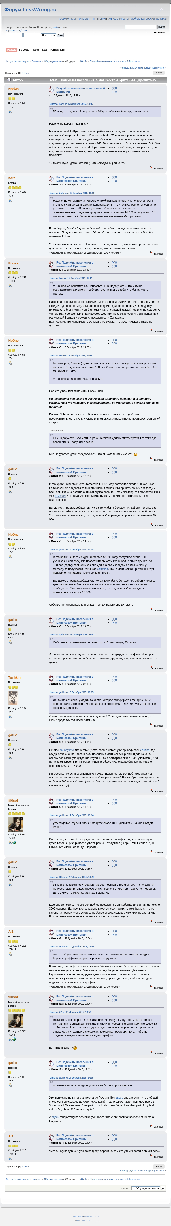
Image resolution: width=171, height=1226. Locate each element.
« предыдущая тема (131, 67)
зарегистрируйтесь (17, 30)
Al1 (10, 931)
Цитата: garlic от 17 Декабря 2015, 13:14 (72, 815)
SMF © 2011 (86, 1216)
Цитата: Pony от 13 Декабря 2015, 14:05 (71, 104)
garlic (12, 469)
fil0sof (83, 61)
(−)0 (114, 91)
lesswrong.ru (67, 18)
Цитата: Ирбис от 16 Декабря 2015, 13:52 (72, 634)
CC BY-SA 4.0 (87, 1213)
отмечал (60, 495)
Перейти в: (125, 1188)
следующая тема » (155, 67)
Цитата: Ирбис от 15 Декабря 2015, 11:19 (72, 193)
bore (11, 178)
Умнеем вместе (118, 18)
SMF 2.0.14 (77, 1216)
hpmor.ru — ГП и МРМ (91, 18)
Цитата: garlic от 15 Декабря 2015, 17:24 (72, 549)
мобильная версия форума (148, 18)
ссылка (144, 750)
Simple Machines (95, 1216)
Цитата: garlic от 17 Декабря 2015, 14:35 (72, 1078)
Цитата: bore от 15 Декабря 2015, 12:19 (71, 278)
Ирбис (13, 89)
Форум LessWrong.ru (30, 9)
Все (26, 73)
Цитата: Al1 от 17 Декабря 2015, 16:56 (70, 1012)
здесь (119, 1097)
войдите (57, 27)
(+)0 (114, 88)
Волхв (13, 263)
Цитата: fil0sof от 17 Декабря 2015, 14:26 (72, 877)
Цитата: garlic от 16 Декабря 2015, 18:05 (72, 692)
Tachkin (14, 677)
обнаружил (67, 750)
